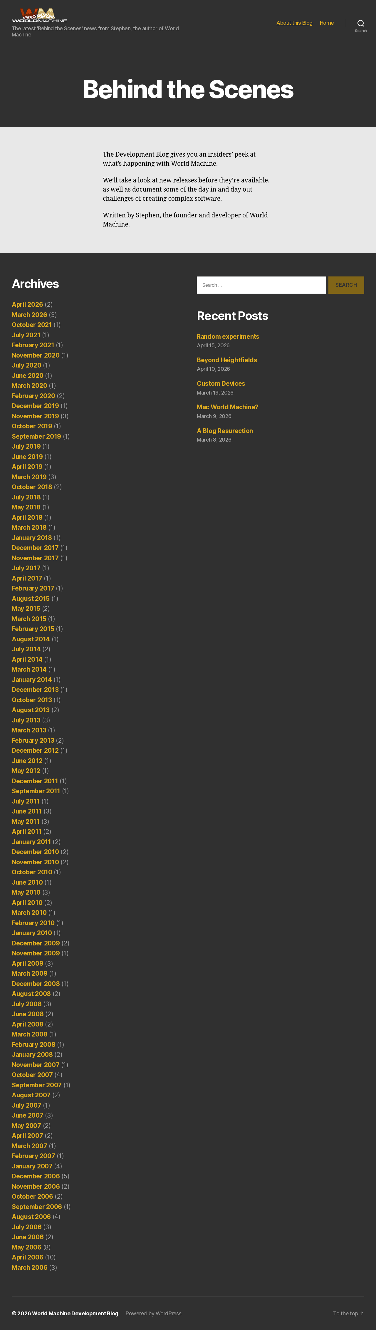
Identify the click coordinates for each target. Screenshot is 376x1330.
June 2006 (28, 1237)
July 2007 (26, 1105)
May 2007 (26, 1125)
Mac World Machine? (227, 407)
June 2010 (27, 882)
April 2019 (27, 466)
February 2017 (33, 588)
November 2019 (35, 416)
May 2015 (26, 608)
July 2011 (26, 801)
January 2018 (32, 537)
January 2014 (32, 679)
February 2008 (34, 1044)
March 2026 (29, 314)
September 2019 (36, 436)
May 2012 (26, 770)
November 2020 (36, 355)
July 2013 (26, 720)
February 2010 (33, 923)
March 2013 (29, 730)
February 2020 (33, 396)
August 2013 (31, 710)
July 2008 (27, 1004)
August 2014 (31, 639)
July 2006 (27, 1227)
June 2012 (27, 760)
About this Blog (294, 23)
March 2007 (29, 1146)
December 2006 (36, 1176)
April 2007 (27, 1135)
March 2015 (29, 619)
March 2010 (29, 912)
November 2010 (35, 862)
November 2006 (36, 1186)
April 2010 (27, 902)
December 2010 (35, 852)
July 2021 (26, 335)
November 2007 (36, 1065)
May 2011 (26, 821)
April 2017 (27, 578)
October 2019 (32, 426)
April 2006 (27, 1257)
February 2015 (33, 629)
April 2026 (27, 304)
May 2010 (26, 892)
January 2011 (31, 842)
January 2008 (32, 1054)
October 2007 (32, 1075)
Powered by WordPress (153, 1313)
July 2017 (26, 568)
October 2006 (32, 1196)
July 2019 (26, 446)
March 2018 (29, 527)
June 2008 (28, 1014)
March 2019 (29, 477)
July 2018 (26, 497)
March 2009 (29, 973)
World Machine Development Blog (75, 1313)
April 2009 (27, 963)
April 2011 (26, 831)
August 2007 (31, 1095)
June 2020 (27, 375)
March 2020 (29, 385)
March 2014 (29, 669)
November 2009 (36, 953)
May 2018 (26, 507)
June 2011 (27, 811)
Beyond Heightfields (227, 360)
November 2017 (35, 558)
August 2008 (31, 993)
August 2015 (31, 598)
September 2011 (36, 791)
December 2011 (35, 781)
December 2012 (35, 750)
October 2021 (32, 324)
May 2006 (26, 1247)
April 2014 (27, 659)
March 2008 (29, 1034)
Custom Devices (221, 383)
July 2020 (26, 365)
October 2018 (32, 487)
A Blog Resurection (225, 431)
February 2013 (33, 740)
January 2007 (32, 1166)
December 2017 (35, 547)
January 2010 (32, 933)
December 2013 (35, 689)
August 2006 (31, 1216)
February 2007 (33, 1156)
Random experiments (228, 336)
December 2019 (35, 406)
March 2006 (29, 1267)
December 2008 (36, 983)
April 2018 (27, 517)
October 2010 (32, 872)
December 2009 (36, 943)
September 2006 (37, 1206)
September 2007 (37, 1085)
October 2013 (32, 700)
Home (327, 23)
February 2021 (33, 345)
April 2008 (27, 1024)
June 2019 (27, 456)
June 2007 (27, 1115)
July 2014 (26, 649)
